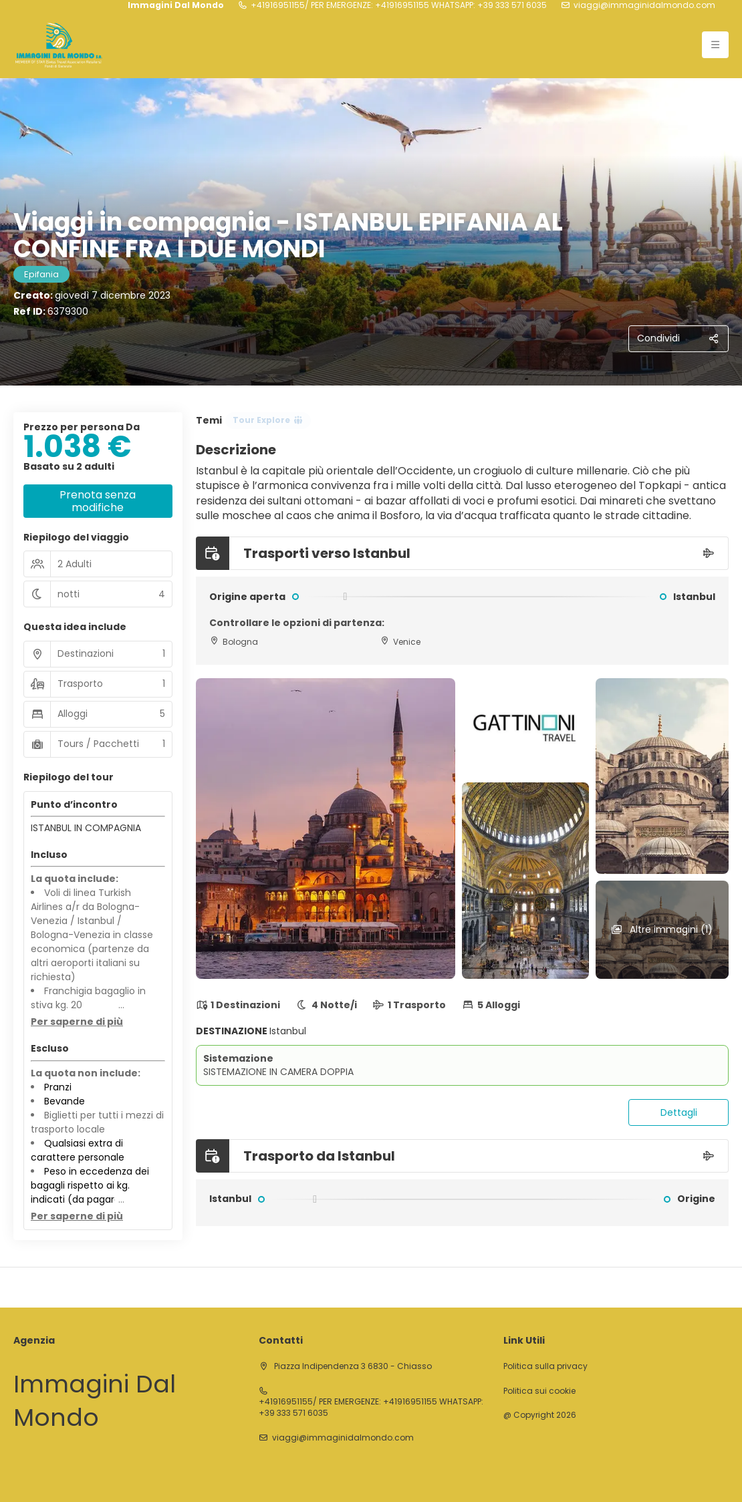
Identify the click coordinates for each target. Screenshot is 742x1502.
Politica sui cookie (539, 1391)
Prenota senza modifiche (97, 501)
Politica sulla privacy (545, 1366)
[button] (77, 1022)
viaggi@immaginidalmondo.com (644, 5)
